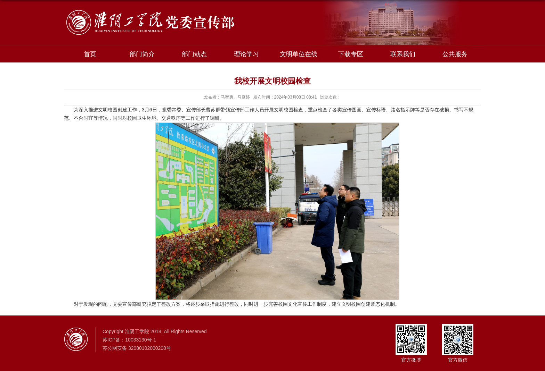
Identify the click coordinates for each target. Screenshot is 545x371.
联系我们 (402, 54)
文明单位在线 (298, 54)
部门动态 (194, 54)
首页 (90, 54)
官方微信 (457, 360)
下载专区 (350, 54)
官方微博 (411, 360)
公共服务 (454, 54)
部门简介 (142, 54)
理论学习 (246, 54)
